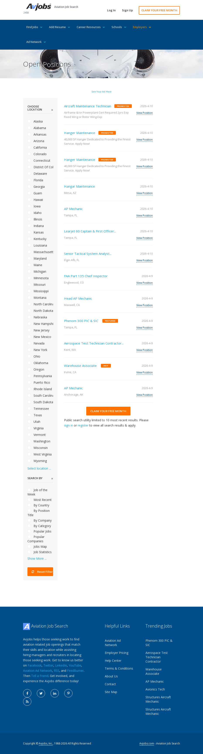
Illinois (34, 219)
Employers (142, 27)
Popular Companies (35, 539)
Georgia (36, 187)
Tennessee (38, 408)
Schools (119, 27)
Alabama (36, 128)
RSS (56, 670)
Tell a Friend (39, 676)
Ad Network (36, 42)
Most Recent (39, 500)
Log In (111, 10)
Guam (34, 193)
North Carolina (40, 304)
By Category (39, 526)
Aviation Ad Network (37, 670)
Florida (35, 180)
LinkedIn (61, 665)
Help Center (113, 660)
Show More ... (37, 558)
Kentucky (36, 239)
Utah (33, 422)
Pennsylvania (39, 376)
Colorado (37, 154)
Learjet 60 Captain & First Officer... (90, 231)
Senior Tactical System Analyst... (88, 253)
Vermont (36, 435)
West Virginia (39, 454)
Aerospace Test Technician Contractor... (93, 343)
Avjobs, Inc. (46, 743)
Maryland (37, 258)
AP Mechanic (73, 209)
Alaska (35, 121)
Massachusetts (40, 252)
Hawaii (35, 200)
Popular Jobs (39, 531)
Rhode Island (39, 389)
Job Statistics (39, 552)
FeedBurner (75, 670)
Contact (110, 684)
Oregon (35, 369)
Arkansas (36, 134)
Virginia (35, 428)
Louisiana (37, 245)
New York (37, 350)
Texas (34, 415)
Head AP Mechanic (78, 298)
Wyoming (37, 461)
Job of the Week (37, 492)
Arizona (35, 141)
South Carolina (40, 395)
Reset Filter (42, 572)
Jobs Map (37, 546)
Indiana (35, 226)
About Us (111, 676)
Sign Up (127, 10)
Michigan (36, 271)
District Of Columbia (40, 167)
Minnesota (38, 278)
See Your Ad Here (101, 91)
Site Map (111, 692)
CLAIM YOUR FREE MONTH (159, 10)
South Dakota (40, 402)
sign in (68, 425)
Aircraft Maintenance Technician (87, 106)
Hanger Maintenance (79, 133)
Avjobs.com (146, 743)
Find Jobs (34, 27)
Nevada (35, 343)
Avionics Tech (155, 689)
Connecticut (38, 160)
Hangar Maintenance (79, 186)
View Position (144, 113)
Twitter (48, 665)
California (37, 147)
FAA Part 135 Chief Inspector (86, 276)
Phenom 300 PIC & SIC (81, 321)
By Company (39, 520)
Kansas (35, 232)
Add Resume (59, 27)
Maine (34, 265)
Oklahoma (37, 363)
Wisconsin (37, 448)
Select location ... (39, 468)
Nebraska (37, 317)
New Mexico (39, 337)
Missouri (36, 284)
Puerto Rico (38, 382)
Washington (38, 441)
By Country (38, 505)
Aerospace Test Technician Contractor (156, 657)
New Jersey (38, 330)
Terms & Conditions (119, 668)
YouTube (75, 665)
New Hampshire (40, 324)
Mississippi (38, 291)
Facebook (35, 665)
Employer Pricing (116, 653)
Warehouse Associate (80, 365)
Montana (36, 298)
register (83, 425)
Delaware (37, 173)
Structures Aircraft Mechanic (158, 699)
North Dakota (40, 311)
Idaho (34, 213)
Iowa (34, 206)
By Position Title (38, 513)
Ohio (33, 356)
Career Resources (91, 27)
